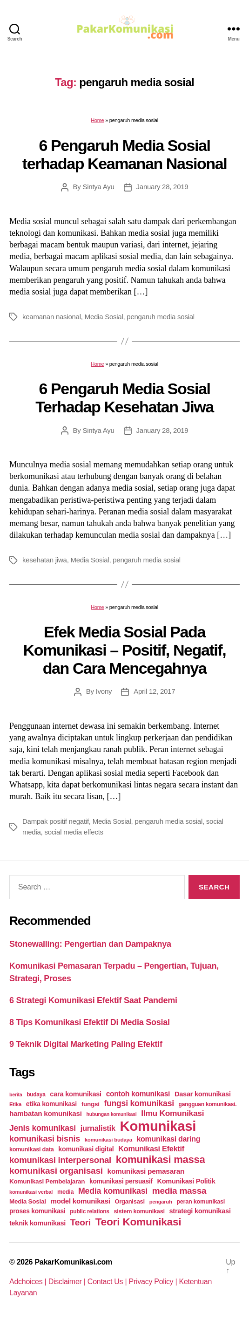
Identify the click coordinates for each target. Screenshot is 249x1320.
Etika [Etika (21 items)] (15, 1104)
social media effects (73, 832)
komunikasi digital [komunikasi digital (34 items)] (86, 1149)
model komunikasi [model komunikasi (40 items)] (80, 1201)
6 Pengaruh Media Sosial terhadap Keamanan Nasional (124, 154)
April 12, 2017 (154, 691)
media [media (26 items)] (65, 1191)
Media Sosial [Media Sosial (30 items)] (27, 1201)
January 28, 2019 (162, 187)
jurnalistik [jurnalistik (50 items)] (98, 1128)
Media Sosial (104, 317)
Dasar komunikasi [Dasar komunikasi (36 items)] (203, 1094)
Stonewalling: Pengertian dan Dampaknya (90, 944)
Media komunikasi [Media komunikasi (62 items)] (113, 1191)
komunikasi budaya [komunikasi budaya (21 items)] (108, 1139)
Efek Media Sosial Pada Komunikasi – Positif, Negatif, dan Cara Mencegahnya (124, 650)
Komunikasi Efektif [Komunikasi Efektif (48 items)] (151, 1148)
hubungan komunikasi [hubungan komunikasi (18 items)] (112, 1114)
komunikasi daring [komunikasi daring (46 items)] (168, 1139)
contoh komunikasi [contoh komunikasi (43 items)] (138, 1094)
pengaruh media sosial (161, 317)
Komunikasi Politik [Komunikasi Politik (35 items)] (186, 1181)
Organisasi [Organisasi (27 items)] (129, 1201)
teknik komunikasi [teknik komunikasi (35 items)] (37, 1223)
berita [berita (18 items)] (15, 1094)
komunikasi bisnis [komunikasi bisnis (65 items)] (44, 1138)
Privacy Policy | (154, 1282)
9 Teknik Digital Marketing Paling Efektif (85, 1044)
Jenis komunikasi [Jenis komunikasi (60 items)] (42, 1128)
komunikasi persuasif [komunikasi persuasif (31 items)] (121, 1181)
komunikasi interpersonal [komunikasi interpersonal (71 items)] (60, 1160)
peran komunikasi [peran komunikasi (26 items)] (200, 1201)
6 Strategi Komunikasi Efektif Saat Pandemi (93, 1000)
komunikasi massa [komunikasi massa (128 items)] (160, 1159)
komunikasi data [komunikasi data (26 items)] (31, 1149)
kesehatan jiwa (44, 560)
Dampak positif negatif (55, 821)
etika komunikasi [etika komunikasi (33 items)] (51, 1104)
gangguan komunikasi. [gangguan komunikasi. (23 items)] (208, 1104)
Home (97, 120)
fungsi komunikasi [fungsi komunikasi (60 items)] (139, 1103)
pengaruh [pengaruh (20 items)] (160, 1201)
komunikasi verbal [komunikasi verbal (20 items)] (31, 1192)
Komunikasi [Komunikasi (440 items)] (158, 1126)
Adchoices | (28, 1282)
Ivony (104, 691)
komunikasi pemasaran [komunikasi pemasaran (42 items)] (146, 1171)
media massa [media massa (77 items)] (179, 1191)
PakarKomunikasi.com (73, 1262)
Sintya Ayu (98, 187)
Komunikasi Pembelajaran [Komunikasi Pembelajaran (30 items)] (47, 1181)
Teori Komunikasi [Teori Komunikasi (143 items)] (138, 1222)
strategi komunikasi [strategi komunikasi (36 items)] (199, 1211)
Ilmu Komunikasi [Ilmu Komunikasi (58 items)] (172, 1113)
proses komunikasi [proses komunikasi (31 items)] (37, 1211)
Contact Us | (108, 1282)
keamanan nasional (51, 317)
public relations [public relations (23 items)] (89, 1211)
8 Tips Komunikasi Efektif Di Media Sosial (89, 1022)
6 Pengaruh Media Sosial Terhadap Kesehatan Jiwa (124, 398)
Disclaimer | (67, 1282)
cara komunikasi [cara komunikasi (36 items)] (75, 1094)
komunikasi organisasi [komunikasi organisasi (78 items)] (56, 1171)
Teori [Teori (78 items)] (80, 1222)
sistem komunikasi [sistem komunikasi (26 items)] (139, 1211)
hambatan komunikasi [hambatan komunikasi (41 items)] (45, 1113)
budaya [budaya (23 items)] (36, 1094)
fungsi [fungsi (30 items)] (90, 1104)
